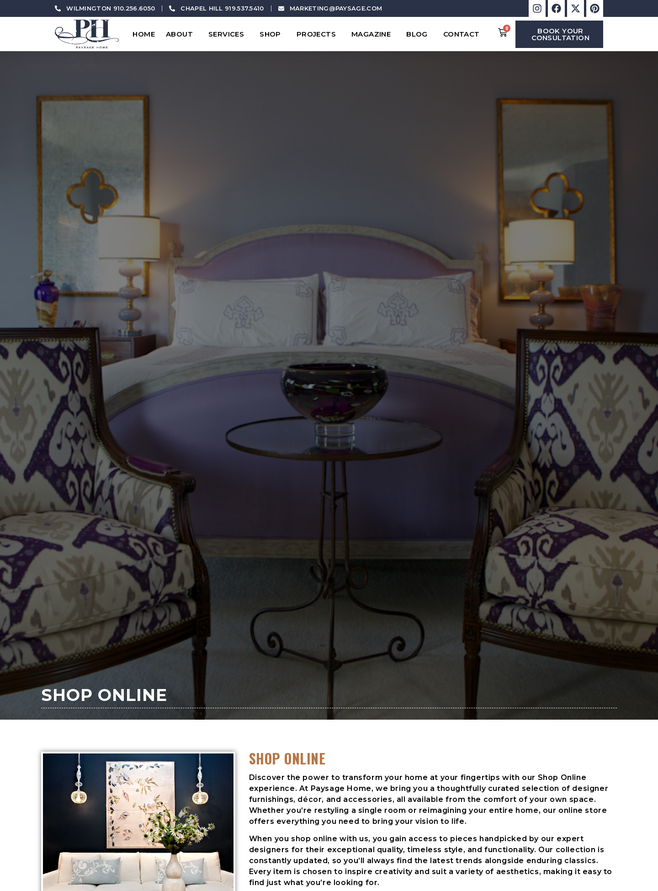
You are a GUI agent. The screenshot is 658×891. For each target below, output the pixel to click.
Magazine (373, 34)
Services (228, 34)
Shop (273, 34)
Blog (419, 34)
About (181, 34)
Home (144, 34)
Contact (463, 34)
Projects (318, 34)
